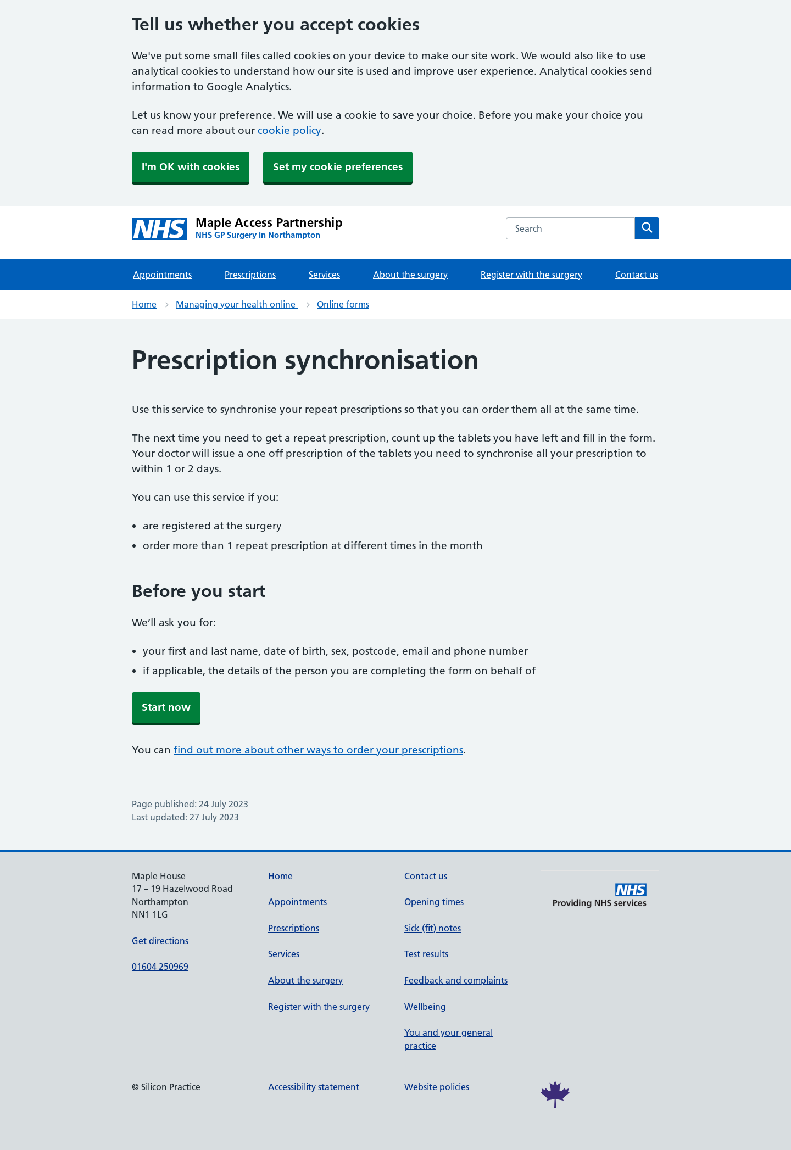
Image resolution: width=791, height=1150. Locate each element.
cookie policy (289, 130)
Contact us (636, 274)
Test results (426, 953)
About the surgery (410, 274)
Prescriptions (250, 274)
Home (144, 304)
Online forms (343, 304)
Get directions (160, 940)
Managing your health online (237, 304)
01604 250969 (160, 966)
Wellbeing (425, 1006)
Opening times (434, 901)
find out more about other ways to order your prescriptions (318, 750)
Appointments (162, 274)
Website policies (436, 1086)
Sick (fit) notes (432, 928)
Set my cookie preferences (338, 166)
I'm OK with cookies (190, 166)
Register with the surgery (531, 274)
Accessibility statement (313, 1086)
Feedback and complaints (456, 980)
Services (324, 274)
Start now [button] (166, 707)
